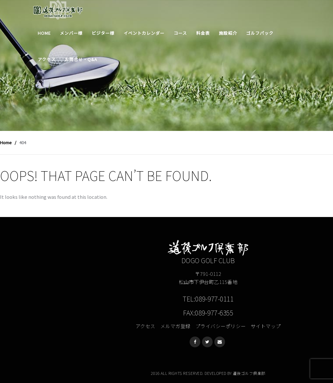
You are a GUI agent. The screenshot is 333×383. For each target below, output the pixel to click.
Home (44, 33)
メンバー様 (71, 33)
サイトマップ (266, 326)
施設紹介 (228, 33)
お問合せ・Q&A (81, 59)
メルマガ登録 (175, 326)
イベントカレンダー (144, 33)
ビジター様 (103, 33)
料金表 (203, 33)
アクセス (47, 59)
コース (180, 33)
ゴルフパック (259, 33)
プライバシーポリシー (220, 326)
